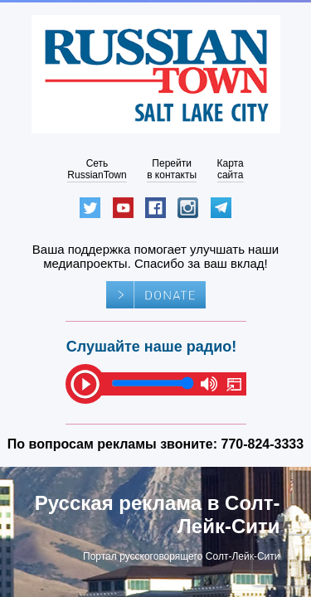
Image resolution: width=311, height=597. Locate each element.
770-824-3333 (262, 444)
